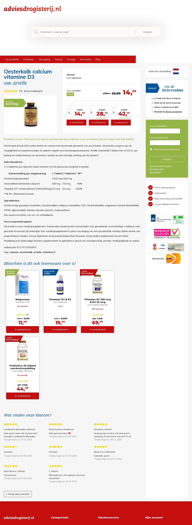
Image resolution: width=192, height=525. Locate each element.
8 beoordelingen (33, 90)
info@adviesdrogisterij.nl (17, 462)
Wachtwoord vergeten (161, 166)
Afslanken (28, 59)
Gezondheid (12, 59)
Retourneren (105, 467)
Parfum (59, 59)
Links (101, 481)
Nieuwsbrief (155, 172)
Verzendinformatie (108, 471)
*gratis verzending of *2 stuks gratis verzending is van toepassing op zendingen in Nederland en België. (96, 521)
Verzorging (44, 59)
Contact (102, 476)
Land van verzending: (163, 71)
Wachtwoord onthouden (166, 149)
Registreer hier (157, 169)
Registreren (151, 462)
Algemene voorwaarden (111, 462)
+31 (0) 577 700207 (15, 467)
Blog (97, 59)
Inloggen (167, 159)
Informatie (85, 59)
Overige (71, 59)
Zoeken (147, 31)
